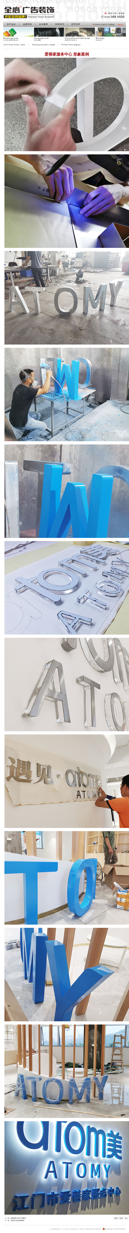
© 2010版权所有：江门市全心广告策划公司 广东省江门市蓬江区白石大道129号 (87, 1229)
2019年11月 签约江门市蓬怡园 (104, 24)
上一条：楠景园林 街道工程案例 (15, 1218)
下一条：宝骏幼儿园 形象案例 (14, 1220)
